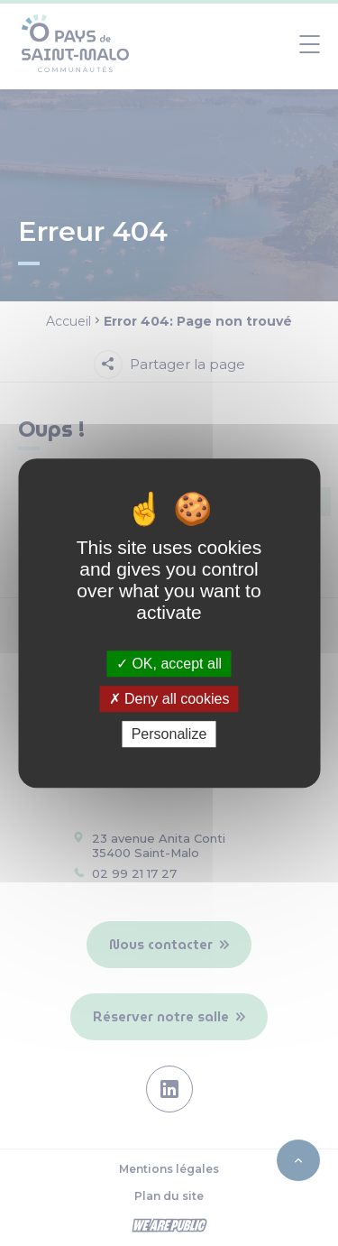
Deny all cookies (169, 698)
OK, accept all (169, 663)
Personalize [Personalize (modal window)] (169, 734)
